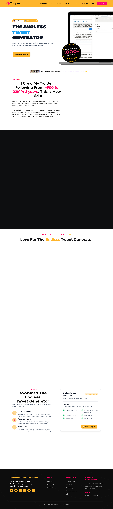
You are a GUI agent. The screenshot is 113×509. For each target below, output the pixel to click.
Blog (68, 496)
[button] (76, 3)
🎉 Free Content (88, 3)
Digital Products (46, 3)
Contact (50, 490)
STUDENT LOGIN (91, 497)
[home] (15, 3)
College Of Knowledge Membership (93, 489)
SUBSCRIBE (102, 3)
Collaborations (71, 493)
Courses (58, 3)
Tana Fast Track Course (94, 485)
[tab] (25, 160)
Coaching (67, 3)
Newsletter (51, 486)
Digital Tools (70, 483)
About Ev (50, 483)
